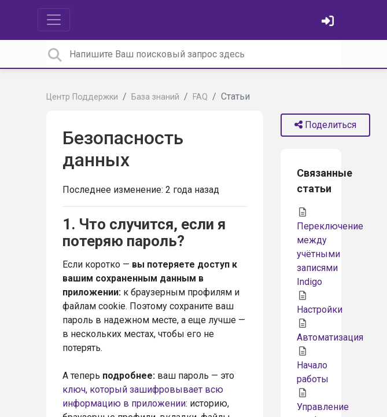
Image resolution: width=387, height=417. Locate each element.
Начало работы (313, 365)
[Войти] (329, 22)
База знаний (155, 97)
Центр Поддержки (82, 97)
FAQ (200, 97)
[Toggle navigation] (54, 19)
